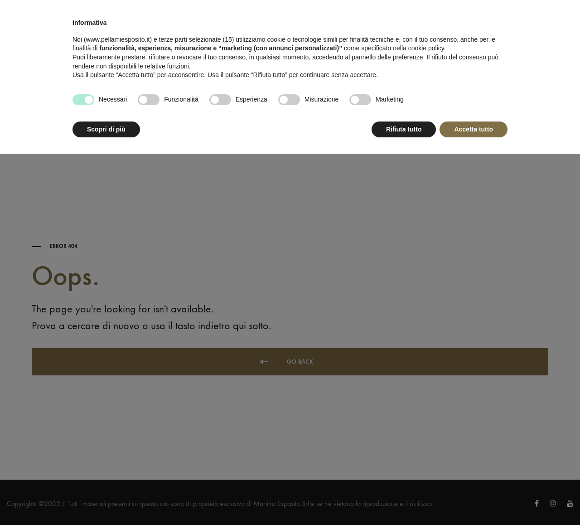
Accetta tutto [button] (473, 129)
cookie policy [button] (426, 48)
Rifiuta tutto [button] (404, 129)
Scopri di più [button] (106, 129)
